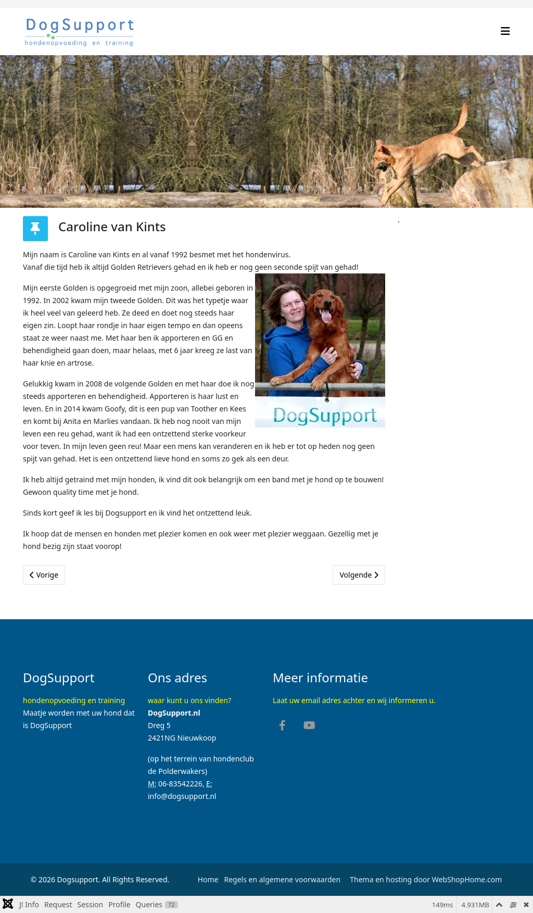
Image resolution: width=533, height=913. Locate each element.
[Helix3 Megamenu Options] (505, 31)
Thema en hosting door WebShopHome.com (426, 879)
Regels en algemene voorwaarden (281, 879)
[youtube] (309, 726)
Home (208, 879)
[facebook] (282, 726)
